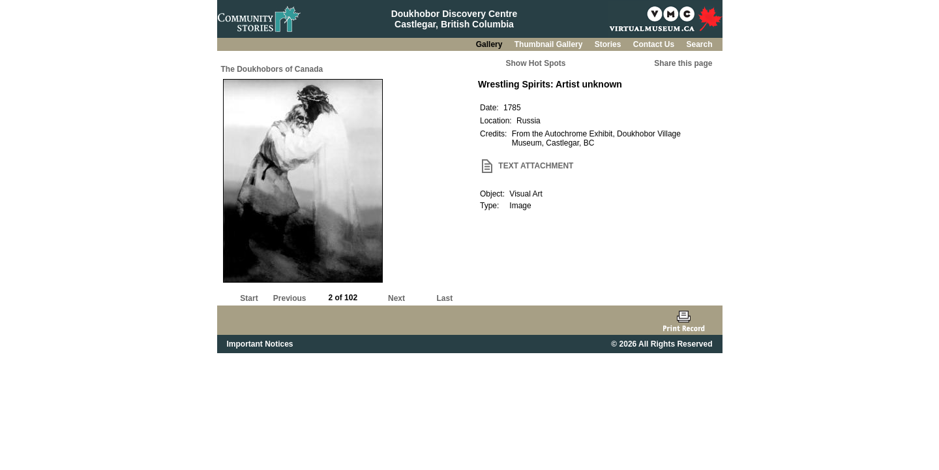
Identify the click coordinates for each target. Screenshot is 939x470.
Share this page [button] (683, 63)
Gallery (490, 44)
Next (396, 298)
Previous (289, 298)
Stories (609, 44)
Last (444, 298)
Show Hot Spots (536, 63)
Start (249, 298)
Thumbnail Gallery (549, 44)
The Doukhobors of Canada (272, 69)
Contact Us (655, 44)
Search (699, 44)
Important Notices (260, 344)
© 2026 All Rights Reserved (661, 344)
